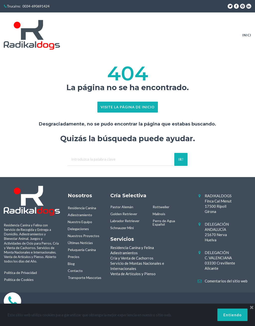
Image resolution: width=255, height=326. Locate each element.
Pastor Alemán (121, 207)
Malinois (159, 214)
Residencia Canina (82, 208)
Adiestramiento (80, 215)
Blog (71, 263)
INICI (246, 35)
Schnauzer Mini (122, 228)
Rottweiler (161, 207)
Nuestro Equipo (80, 222)
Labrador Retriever (124, 221)
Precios (73, 257)
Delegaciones (78, 229)
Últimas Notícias (80, 243)
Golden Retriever (123, 214)
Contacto (75, 270)
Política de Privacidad (20, 272)
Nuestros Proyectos (83, 236)
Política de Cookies (19, 279)
